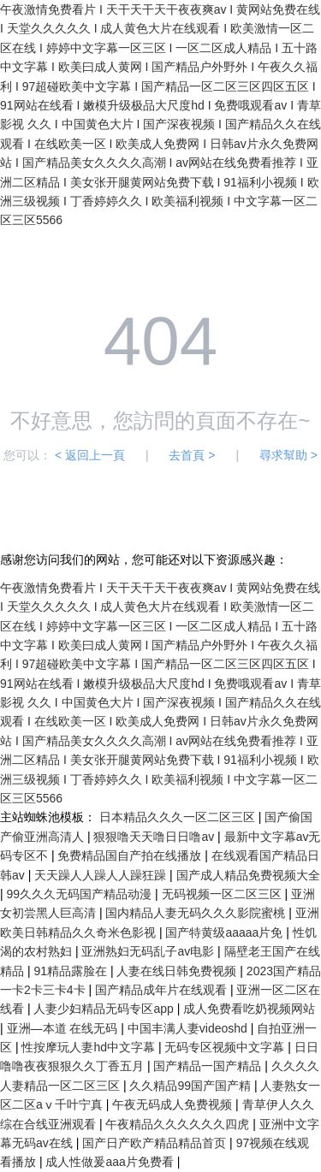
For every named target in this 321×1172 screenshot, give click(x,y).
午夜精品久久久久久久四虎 (179, 1124)
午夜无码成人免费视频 (173, 1104)
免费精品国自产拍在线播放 (131, 855)
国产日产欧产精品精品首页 (155, 1143)
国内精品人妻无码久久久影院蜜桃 (196, 913)
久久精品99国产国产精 (191, 1085)
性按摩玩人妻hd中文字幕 (89, 1047)
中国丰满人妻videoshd (189, 1028)
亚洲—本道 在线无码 (64, 1028)
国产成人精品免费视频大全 (248, 875)
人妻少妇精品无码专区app (104, 1008)
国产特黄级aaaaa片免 (225, 932)
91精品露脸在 (71, 971)
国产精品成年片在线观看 (162, 990)
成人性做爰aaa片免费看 (110, 1162)
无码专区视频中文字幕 (226, 1047)
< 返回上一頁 (90, 455)
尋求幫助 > (288, 455)
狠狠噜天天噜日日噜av (155, 836)
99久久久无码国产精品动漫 (81, 894)
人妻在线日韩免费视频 (178, 971)
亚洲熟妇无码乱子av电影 (149, 951)
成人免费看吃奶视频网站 (249, 1008)
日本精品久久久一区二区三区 (179, 817)
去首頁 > (192, 455)
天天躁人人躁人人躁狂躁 (101, 875)
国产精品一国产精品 (209, 1066)
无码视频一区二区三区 (223, 894)
